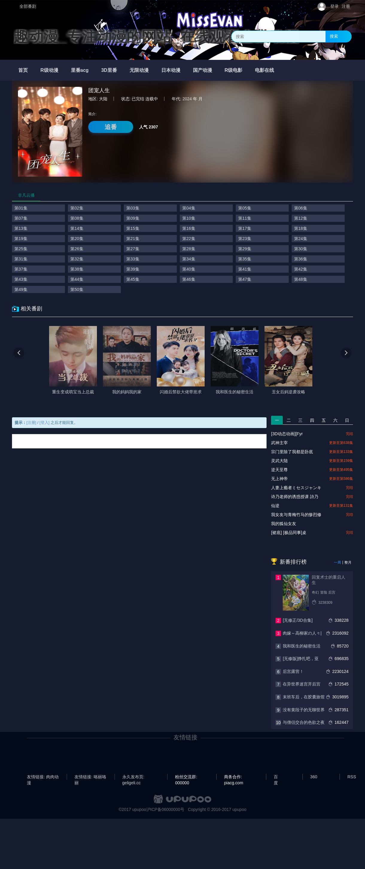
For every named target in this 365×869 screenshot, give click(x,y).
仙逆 (275, 505)
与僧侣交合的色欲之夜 (304, 722)
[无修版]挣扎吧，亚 (301, 658)
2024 (187, 99)
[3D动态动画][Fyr (287, 433)
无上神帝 (279, 478)
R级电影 (234, 70)
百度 (276, 777)
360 (313, 776)
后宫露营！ (293, 671)
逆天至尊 (279, 469)
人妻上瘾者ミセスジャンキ (296, 487)
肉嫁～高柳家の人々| (302, 633)
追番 (111, 127)
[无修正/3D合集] (298, 620)
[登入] (44, 422)
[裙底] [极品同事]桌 (288, 532)
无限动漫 (139, 70)
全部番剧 (27, 6)
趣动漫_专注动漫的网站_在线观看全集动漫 (156, 36)
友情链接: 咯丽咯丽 (90, 777)
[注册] (31, 422)
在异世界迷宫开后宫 (301, 684)
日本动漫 (170, 70)
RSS (351, 776)
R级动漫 (49, 70)
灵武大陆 (279, 460)
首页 (23, 70)
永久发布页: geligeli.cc (133, 777)
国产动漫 (202, 70)
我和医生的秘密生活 (301, 646)
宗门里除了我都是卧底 (292, 451)
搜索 (334, 36)
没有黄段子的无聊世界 (304, 709)
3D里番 (109, 70)
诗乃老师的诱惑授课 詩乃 (294, 496)
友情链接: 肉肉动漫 (43, 777)
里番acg (80, 70)
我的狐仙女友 (283, 523)
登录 (334, 6)
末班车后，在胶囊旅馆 (304, 696)
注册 (346, 6)
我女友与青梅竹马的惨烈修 (296, 514)
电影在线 (264, 70)
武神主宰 (279, 442)
